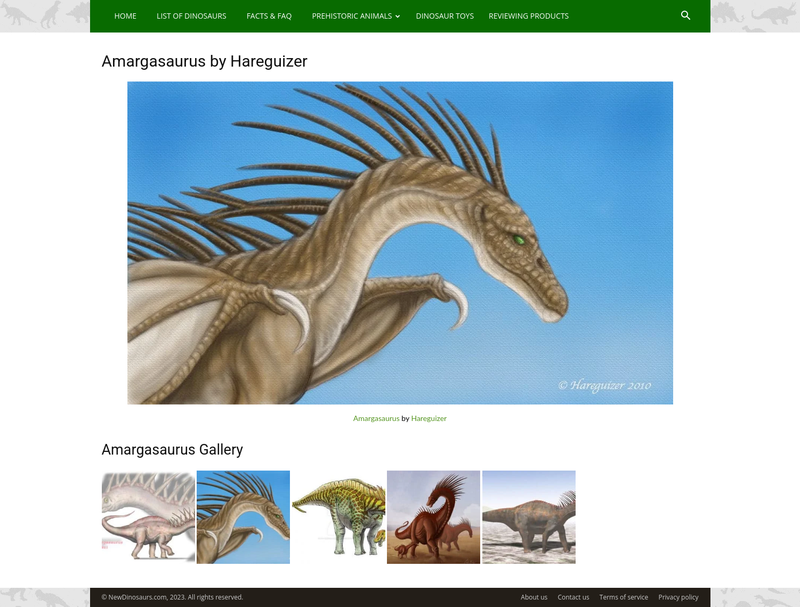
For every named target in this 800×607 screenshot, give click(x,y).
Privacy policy (678, 597)
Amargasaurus (376, 418)
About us (534, 597)
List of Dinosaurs (192, 16)
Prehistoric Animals (356, 16)
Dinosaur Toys (445, 16)
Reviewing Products (529, 16)
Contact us (573, 597)
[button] (686, 17)
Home (126, 16)
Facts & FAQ (269, 16)
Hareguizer (429, 418)
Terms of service (624, 597)
